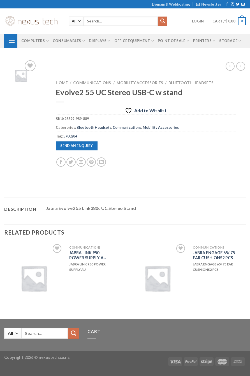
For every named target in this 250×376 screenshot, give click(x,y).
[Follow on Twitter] (237, 4)
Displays (99, 40)
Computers (35, 40)
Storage (230, 40)
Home (62, 83)
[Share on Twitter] (71, 162)
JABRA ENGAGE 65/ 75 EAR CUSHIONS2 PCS (214, 255)
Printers (204, 40)
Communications (92, 83)
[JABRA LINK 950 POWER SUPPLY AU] (33, 278)
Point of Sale (173, 40)
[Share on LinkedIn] (101, 162)
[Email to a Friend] (81, 162)
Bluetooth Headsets (191, 83)
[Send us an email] (243, 4)
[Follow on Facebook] (227, 4)
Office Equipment (134, 40)
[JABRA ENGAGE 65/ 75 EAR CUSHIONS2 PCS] (157, 278)
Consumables (69, 40)
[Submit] (162, 21)
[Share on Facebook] (61, 162)
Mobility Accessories (140, 83)
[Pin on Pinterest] (91, 162)
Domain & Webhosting (171, 4)
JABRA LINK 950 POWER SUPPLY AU (88, 255)
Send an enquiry (76, 146)
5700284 (70, 136)
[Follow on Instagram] (232, 4)
